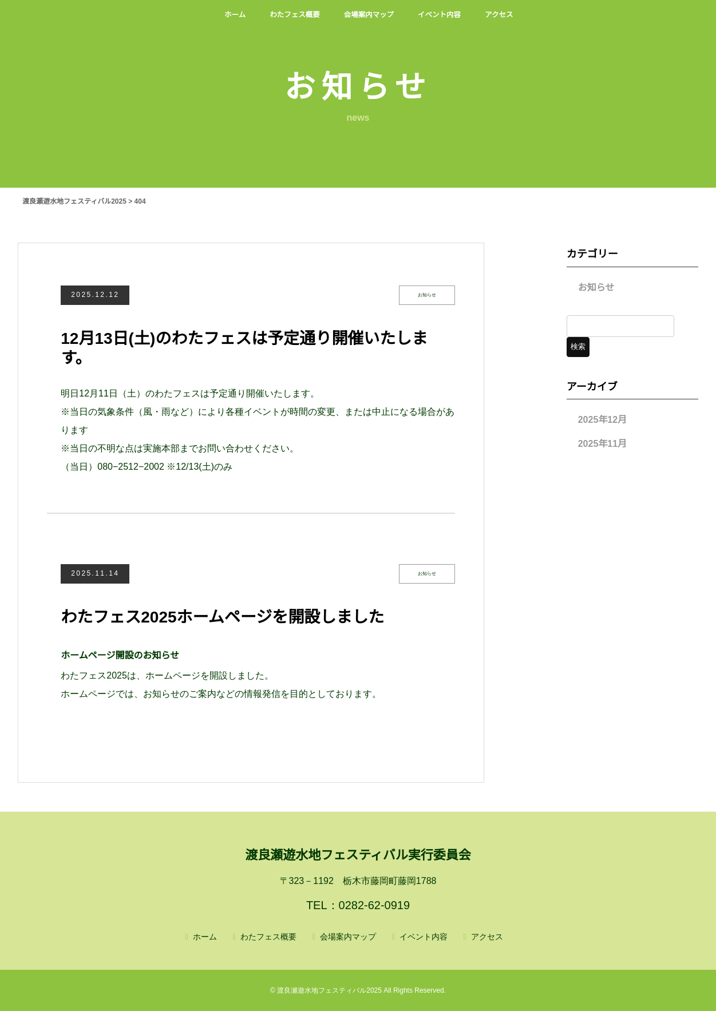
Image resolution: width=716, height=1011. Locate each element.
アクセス (487, 936)
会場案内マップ (348, 936)
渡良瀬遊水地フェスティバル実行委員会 (358, 855)
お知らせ (596, 287)
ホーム (205, 936)
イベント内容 (423, 936)
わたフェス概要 (268, 936)
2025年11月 (602, 444)
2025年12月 (602, 420)
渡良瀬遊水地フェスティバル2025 (329, 990)
